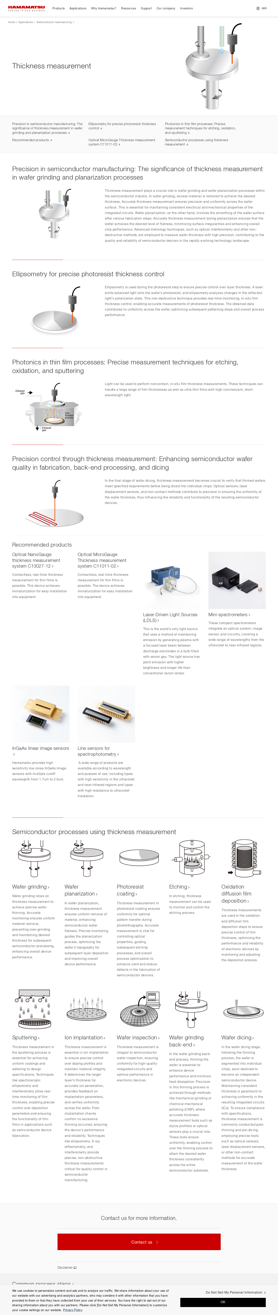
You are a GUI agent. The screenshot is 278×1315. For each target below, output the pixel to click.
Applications (25, 22)
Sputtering (24, 1038)
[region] (139, 1299)
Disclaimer (65, 1268)
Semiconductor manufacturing (54, 22)
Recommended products (30, 140)
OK (223, 1302)
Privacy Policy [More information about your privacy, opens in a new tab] (72, 1310)
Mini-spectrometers (228, 615)
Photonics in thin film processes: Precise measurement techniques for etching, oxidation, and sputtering (200, 129)
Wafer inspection (137, 1038)
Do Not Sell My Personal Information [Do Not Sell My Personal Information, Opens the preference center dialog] (234, 1292)
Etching (178, 887)
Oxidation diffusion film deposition (236, 894)
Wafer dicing (236, 1038)
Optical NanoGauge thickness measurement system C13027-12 (36, 561)
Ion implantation (84, 1038)
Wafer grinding (29, 887)
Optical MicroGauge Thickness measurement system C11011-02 (102, 561)
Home (11, 22)
